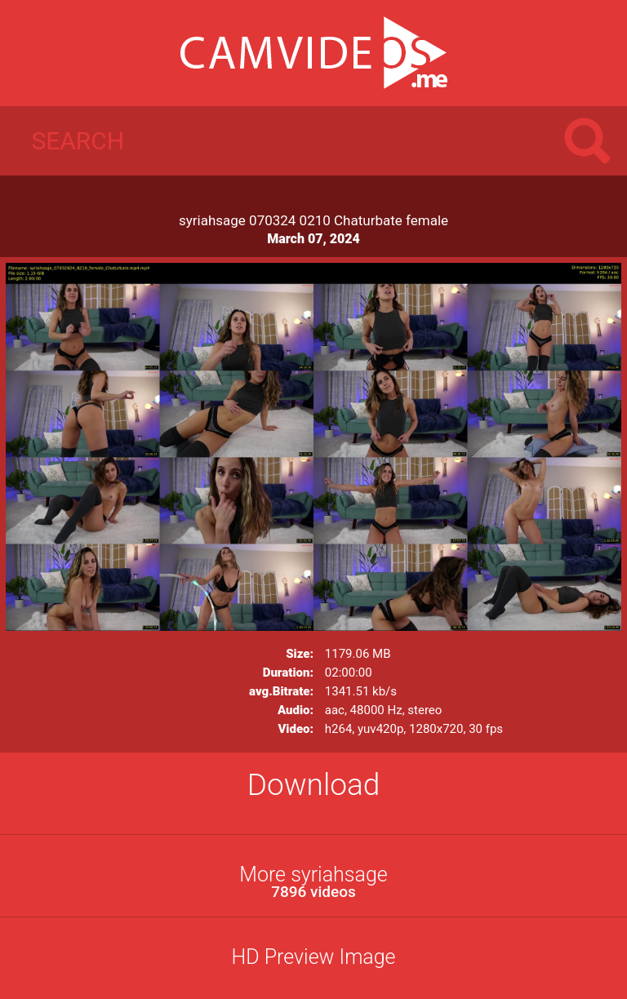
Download (313, 784)
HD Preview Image (313, 957)
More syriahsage (313, 882)
